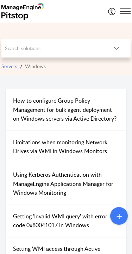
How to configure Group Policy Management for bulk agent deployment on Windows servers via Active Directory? (65, 109)
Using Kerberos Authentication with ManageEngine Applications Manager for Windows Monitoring (63, 183)
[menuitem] (112, 11)
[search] (52, 48)
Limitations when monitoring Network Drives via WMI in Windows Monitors (60, 146)
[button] (112, 11)
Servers (9, 66)
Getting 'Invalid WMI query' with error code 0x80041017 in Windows (60, 220)
